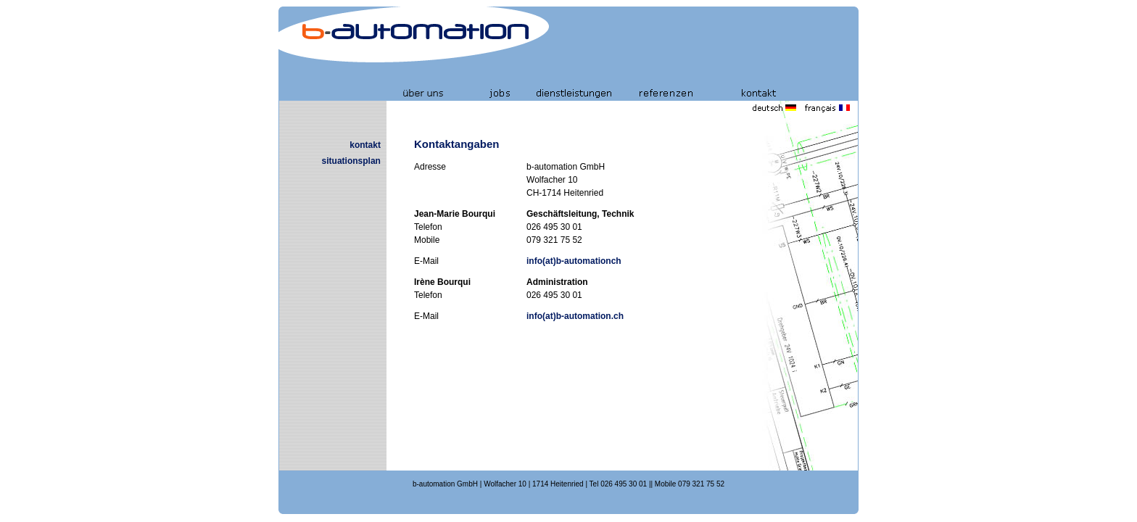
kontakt (365, 145)
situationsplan (351, 161)
